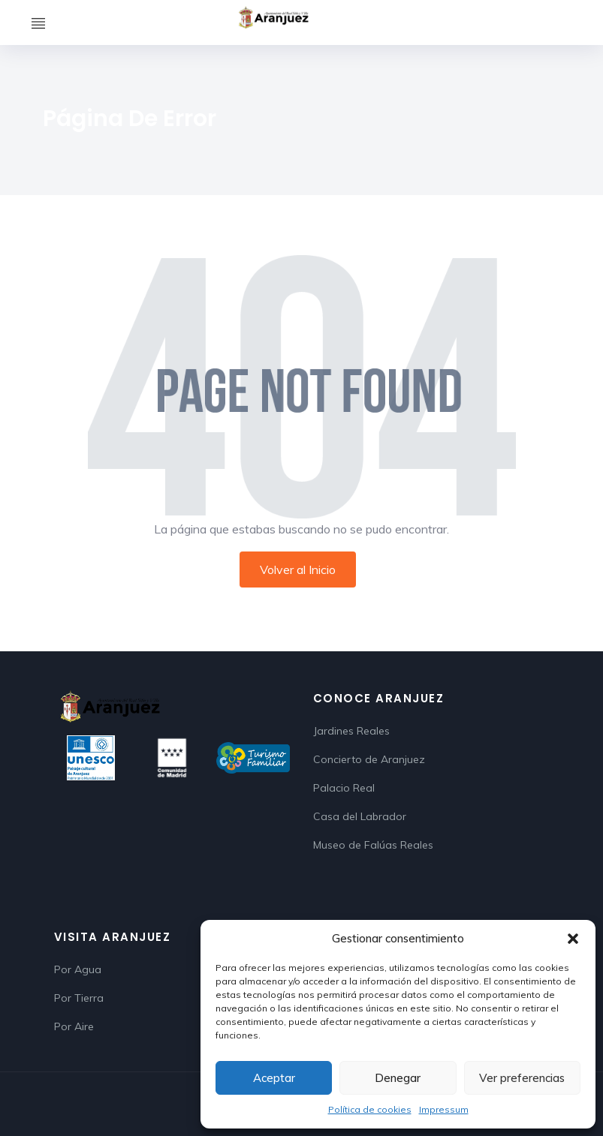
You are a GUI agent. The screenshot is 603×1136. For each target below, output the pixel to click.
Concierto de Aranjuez (369, 759)
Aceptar (274, 1078)
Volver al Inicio (298, 569)
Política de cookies (370, 1109)
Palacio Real (344, 788)
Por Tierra (79, 998)
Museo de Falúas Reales (373, 845)
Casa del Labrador (359, 816)
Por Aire (74, 1026)
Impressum (444, 1109)
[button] (572, 938)
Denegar (398, 1078)
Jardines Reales (351, 731)
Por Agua (77, 969)
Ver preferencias (522, 1078)
